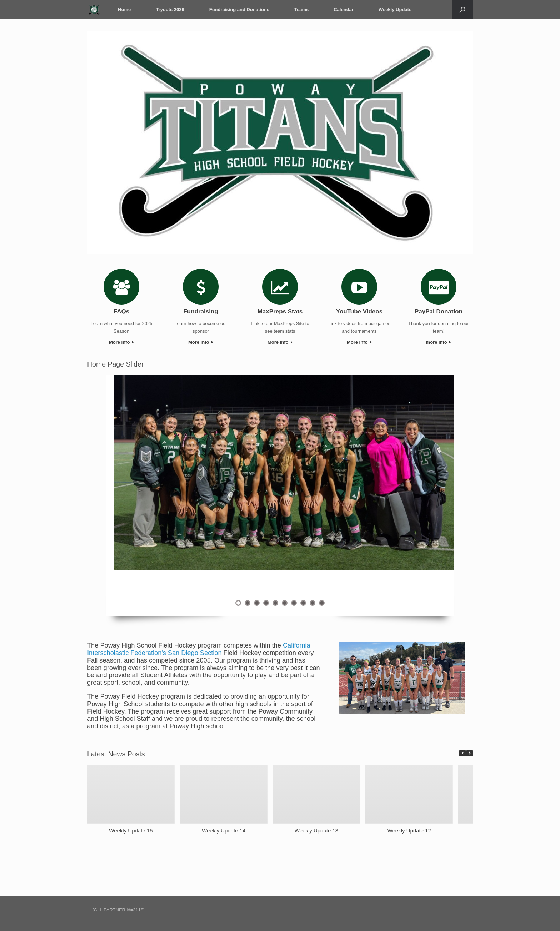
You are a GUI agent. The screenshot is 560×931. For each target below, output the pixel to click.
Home (123, 9)
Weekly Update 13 (316, 830)
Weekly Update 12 (409, 830)
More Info (121, 342)
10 (322, 603)
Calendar (342, 9)
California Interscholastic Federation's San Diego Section (198, 649)
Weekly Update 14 (223, 830)
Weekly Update (394, 9)
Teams (300, 9)
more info (438, 342)
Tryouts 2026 (169, 9)
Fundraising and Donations (238, 9)
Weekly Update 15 (130, 830)
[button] (469, 753)
